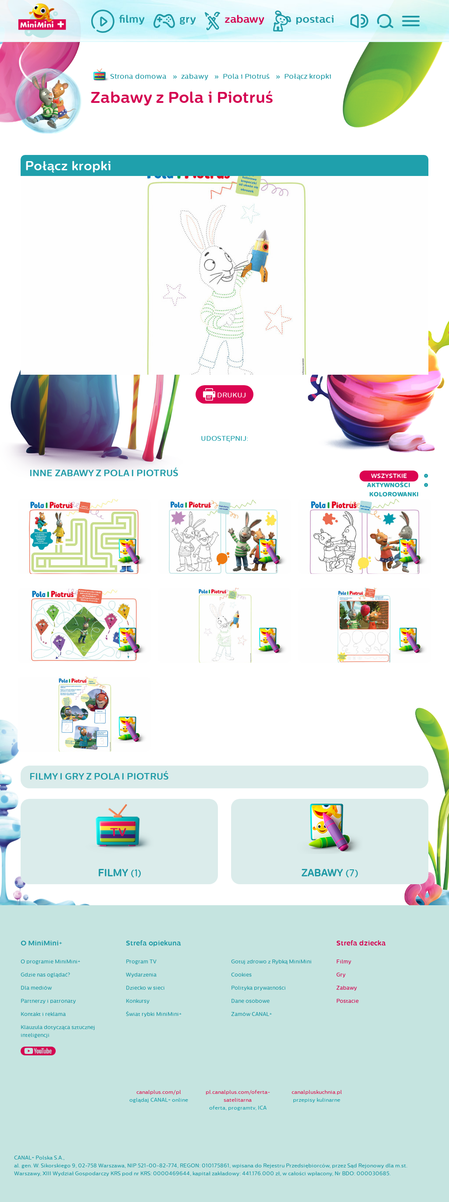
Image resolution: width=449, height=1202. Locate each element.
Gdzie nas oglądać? (45, 966)
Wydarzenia (141, 966)
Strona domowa (138, 76)
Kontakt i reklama (43, 1006)
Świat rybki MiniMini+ (154, 1006)
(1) (119, 833)
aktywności (342, 476)
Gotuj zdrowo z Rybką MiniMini (271, 953)
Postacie (347, 992)
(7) (330, 833)
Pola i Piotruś (246, 76)
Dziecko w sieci (145, 979)
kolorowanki (403, 476)
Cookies (241, 966)
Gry (341, 966)
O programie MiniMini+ (50, 953)
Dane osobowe (250, 992)
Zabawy (346, 979)
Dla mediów (36, 979)
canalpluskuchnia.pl (317, 1084)
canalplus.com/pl (158, 1084)
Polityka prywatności (258, 979)
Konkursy (138, 992)
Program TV (141, 953)
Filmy (343, 953)
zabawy (194, 76)
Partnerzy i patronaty (48, 992)
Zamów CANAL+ (251, 1006)
